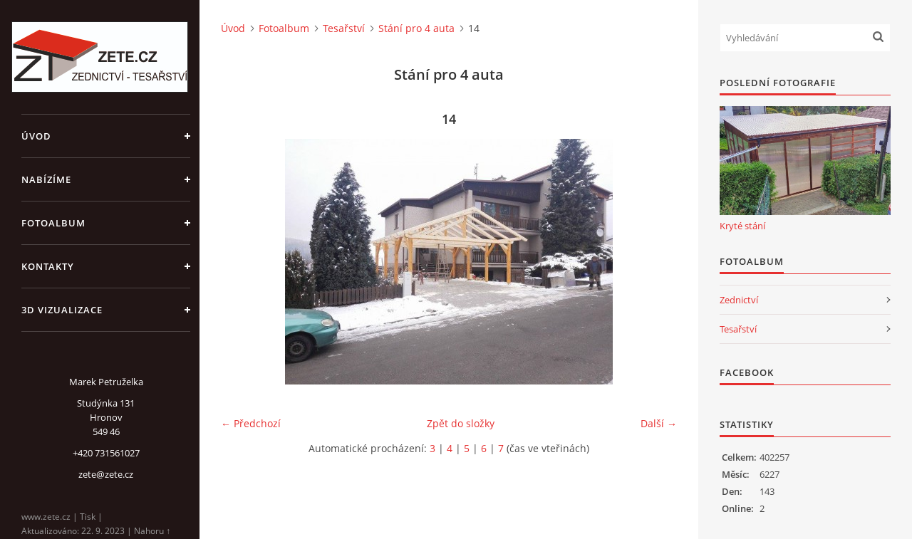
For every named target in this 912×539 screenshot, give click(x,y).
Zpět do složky (460, 423)
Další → (659, 423)
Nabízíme (46, 179)
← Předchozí (251, 423)
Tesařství (344, 28)
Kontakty (47, 266)
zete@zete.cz (105, 474)
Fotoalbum (53, 222)
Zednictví (739, 299)
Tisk (87, 517)
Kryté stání (742, 225)
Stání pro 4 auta (416, 28)
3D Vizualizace (62, 309)
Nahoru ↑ (152, 531)
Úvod (36, 136)
